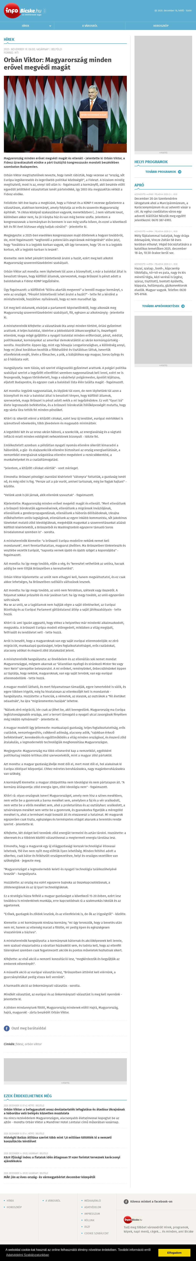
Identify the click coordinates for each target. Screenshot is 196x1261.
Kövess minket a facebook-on (151, 1201)
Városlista (44, 10)
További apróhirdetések (160, 306)
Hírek (25, 26)
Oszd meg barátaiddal (29, 1028)
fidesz (19, 1044)
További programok (160, 172)
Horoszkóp (161, 26)
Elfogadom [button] (174, 1252)
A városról (90, 26)
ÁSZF (87, 1227)
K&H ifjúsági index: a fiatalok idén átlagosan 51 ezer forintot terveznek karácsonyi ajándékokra (62, 1159)
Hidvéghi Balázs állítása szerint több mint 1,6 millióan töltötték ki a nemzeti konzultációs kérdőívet (58, 1139)
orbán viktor (33, 1044)
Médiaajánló (92, 1201)
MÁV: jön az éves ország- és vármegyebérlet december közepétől (49, 1177)
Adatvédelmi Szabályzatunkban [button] (27, 1255)
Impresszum (92, 1214)
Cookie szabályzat (96, 1233)
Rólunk (89, 1220)
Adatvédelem (92, 1207)
